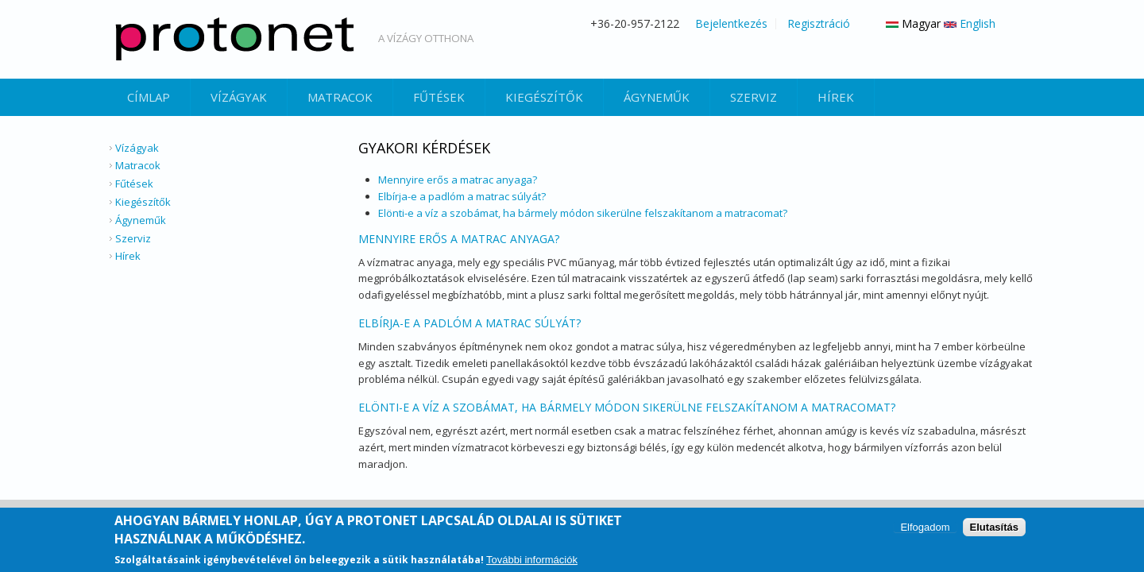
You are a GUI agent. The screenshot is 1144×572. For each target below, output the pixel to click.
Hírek (835, 97)
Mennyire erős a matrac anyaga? (457, 179)
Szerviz (753, 97)
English (969, 23)
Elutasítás (994, 529)
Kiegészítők (544, 97)
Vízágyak (239, 97)
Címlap (148, 97)
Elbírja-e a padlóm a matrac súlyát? (462, 196)
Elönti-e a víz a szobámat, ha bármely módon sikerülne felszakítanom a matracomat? (582, 213)
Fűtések (439, 97)
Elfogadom (924, 529)
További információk (532, 561)
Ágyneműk (657, 97)
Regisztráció (818, 23)
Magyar (913, 23)
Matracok (340, 97)
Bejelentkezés (731, 23)
